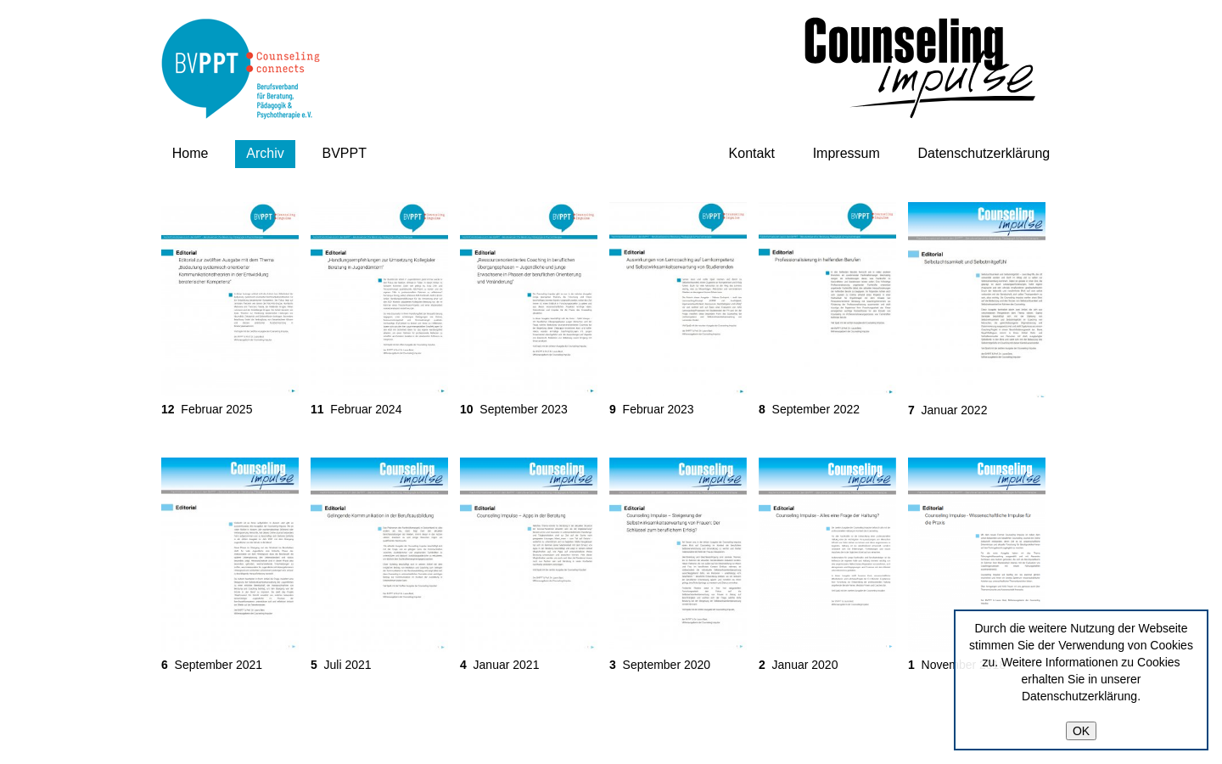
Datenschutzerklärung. (1081, 696)
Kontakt (752, 153)
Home (190, 153)
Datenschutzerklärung (984, 153)
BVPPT (344, 153)
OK (1081, 731)
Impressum (846, 153)
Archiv (264, 153)
